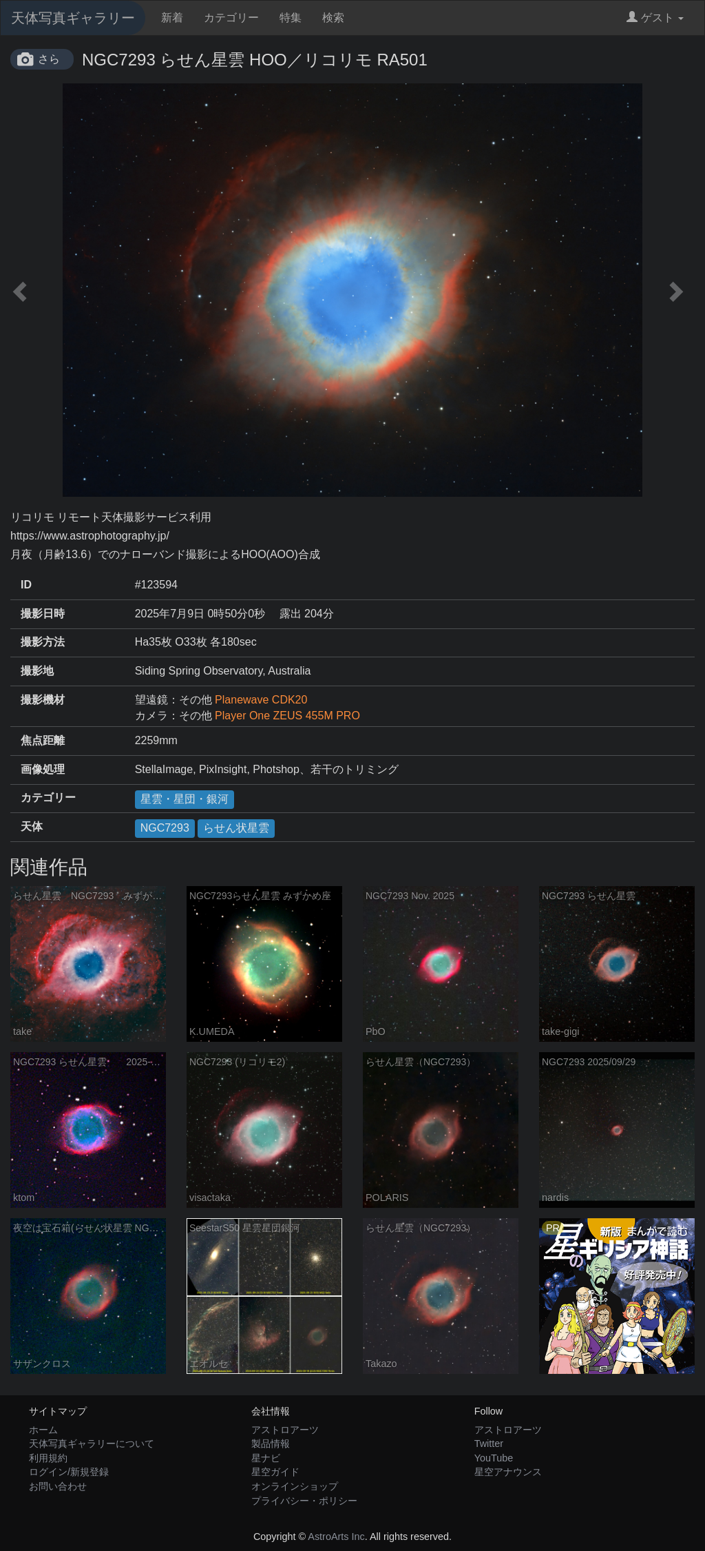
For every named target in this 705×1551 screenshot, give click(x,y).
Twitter (488, 1443)
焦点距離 (43, 740)
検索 (333, 17)
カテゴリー (231, 17)
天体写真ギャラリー (73, 17)
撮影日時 (43, 613)
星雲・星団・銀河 (184, 799)
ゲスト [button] (655, 17)
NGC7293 (164, 828)
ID (26, 584)
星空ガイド (275, 1471)
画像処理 (43, 769)
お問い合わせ (58, 1486)
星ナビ (265, 1457)
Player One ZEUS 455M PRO (287, 715)
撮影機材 (43, 700)
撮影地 (37, 671)
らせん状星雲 (236, 828)
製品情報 (270, 1443)
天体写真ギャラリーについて (91, 1443)
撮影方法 (43, 642)
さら (49, 59)
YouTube (494, 1457)
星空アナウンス (508, 1471)
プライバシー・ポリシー (304, 1500)
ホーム (43, 1429)
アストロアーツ (285, 1429)
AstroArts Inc (336, 1536)
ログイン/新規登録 (69, 1471)
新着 (172, 17)
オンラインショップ (294, 1486)
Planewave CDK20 (261, 700)
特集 (291, 17)
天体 (32, 826)
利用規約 (48, 1457)
